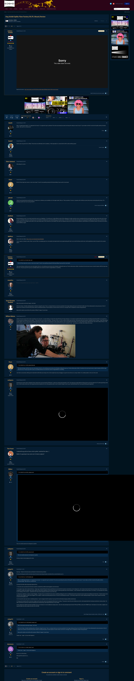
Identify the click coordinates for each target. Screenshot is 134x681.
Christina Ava (95, 93)
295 (10, 393)
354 (10, 657)
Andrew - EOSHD (13, 20)
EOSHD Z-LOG (42, 8)
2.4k (10, 482)
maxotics (10, 280)
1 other (103, 614)
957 (10, 293)
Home (6, 8)
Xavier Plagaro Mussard (88, 614)
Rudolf (92, 93)
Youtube (20, 8)
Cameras (18, 21)
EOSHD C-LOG (35, 8)
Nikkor (10, 469)
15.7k (10, 45)
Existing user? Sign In (119, 3)
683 (10, 249)
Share (96, 20)
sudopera (10, 380)
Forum (11, 8)
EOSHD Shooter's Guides (51, 8)
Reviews (15, 8)
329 (10, 154)
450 (10, 192)
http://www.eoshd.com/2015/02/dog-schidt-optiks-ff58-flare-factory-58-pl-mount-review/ (41, 89)
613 (10, 136)
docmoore (10, 644)
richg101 (10, 569)
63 (11, 461)
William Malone (10, 316)
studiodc (10, 216)
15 (11, 210)
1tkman (98, 443)
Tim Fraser (102, 443)
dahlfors (103, 205)
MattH (10, 123)
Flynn (10, 179)
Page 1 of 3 (19, 26)
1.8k (10, 582)
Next (12, 26)
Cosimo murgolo (101, 93)
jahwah (10, 198)
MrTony (103, 130)
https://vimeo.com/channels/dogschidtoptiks (35, 239)
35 (11, 174)
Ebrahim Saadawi (32, 622)
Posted (21, 122)
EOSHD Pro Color (27, 8)
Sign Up (127, 3)
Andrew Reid (31, 365)
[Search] (118, 9)
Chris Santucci (10, 161)
